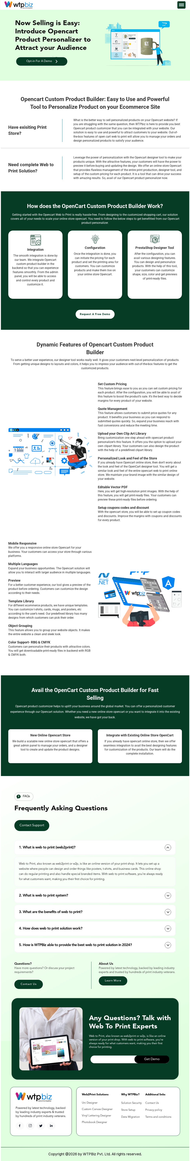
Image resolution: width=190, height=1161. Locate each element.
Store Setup (128, 1110)
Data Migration (130, 1117)
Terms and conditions (158, 1117)
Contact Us (152, 1103)
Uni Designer (89, 1103)
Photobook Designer (94, 1122)
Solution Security (131, 1103)
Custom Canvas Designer (97, 1109)
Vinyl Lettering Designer (96, 1115)
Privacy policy (153, 1110)
